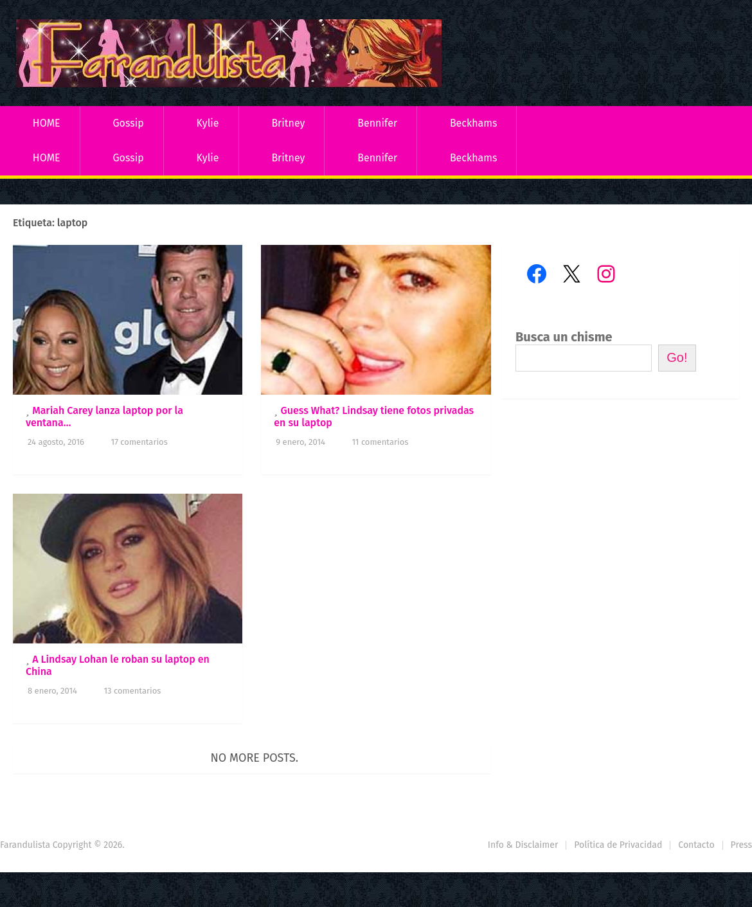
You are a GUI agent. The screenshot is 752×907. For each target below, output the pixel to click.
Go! (677, 357)
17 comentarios (139, 442)
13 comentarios (132, 691)
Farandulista (25, 845)
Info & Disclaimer (523, 845)
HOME (46, 123)
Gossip (127, 123)
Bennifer (377, 123)
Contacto (696, 845)
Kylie (208, 123)
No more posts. (255, 758)
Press (741, 845)
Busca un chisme (564, 337)
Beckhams (473, 123)
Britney (288, 123)
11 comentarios (380, 442)
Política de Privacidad (618, 845)
